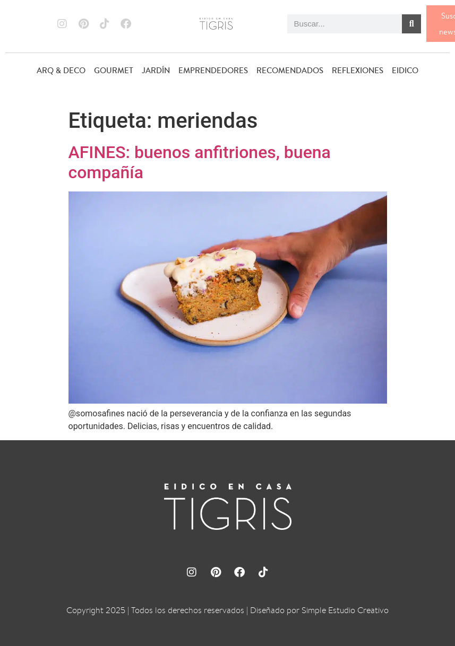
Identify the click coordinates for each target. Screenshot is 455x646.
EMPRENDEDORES (213, 70)
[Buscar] (411, 23)
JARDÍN (156, 70)
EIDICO (405, 70)
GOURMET (113, 70)
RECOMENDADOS (289, 70)
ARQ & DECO (61, 70)
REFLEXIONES (357, 70)
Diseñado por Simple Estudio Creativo (319, 610)
